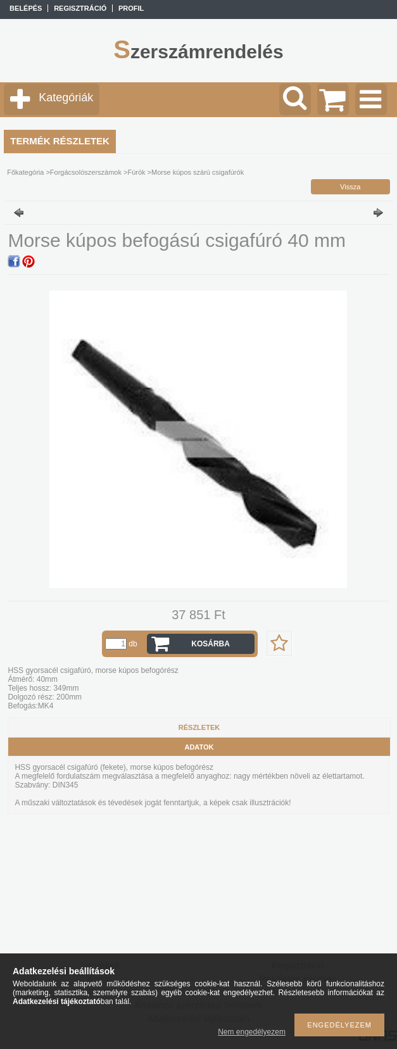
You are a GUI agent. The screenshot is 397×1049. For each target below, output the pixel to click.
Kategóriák (66, 97)
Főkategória (25, 172)
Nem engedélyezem (252, 1031)
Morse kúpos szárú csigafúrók (197, 172)
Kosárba (210, 643)
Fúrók (136, 172)
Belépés (25, 8)
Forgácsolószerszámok (86, 172)
